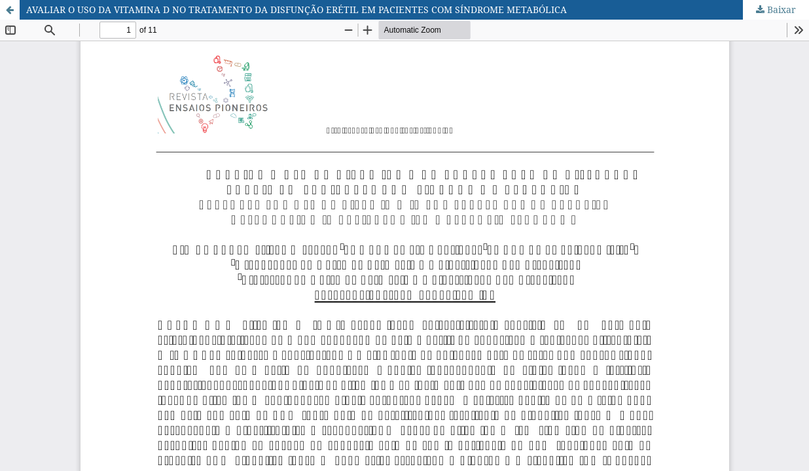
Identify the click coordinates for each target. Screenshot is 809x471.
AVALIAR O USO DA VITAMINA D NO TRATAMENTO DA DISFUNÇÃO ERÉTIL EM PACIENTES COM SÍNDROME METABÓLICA (296, 9)
